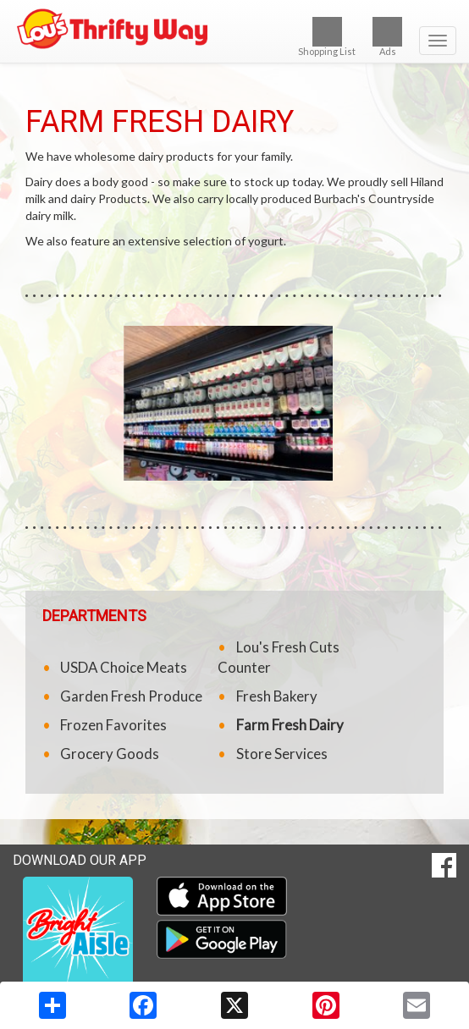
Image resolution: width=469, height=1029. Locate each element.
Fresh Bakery (276, 696)
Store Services (282, 753)
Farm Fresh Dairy (290, 725)
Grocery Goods (109, 753)
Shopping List (327, 37)
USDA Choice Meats (123, 667)
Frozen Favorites (113, 725)
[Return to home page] (234, 28)
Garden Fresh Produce (131, 696)
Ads (387, 37)
